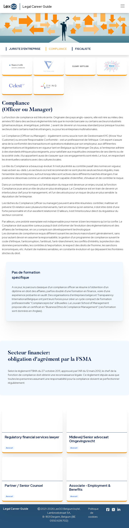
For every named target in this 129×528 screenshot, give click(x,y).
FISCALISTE (83, 49)
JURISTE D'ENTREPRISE (24, 49)
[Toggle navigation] (122, 6)
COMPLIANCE (58, 49)
